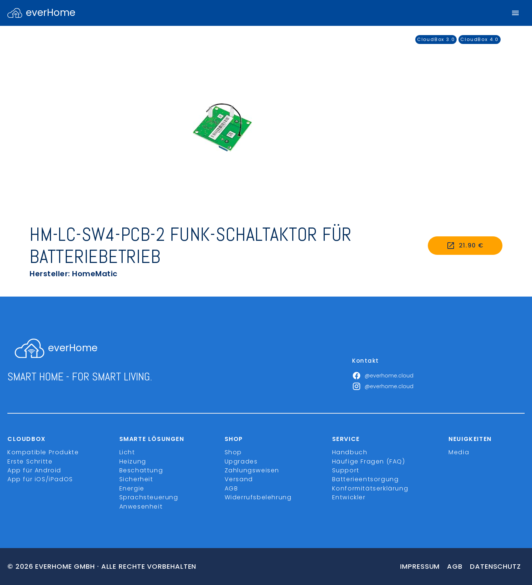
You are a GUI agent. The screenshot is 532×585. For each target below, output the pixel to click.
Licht (127, 452)
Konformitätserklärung (370, 488)
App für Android (34, 470)
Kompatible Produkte (43, 452)
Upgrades (241, 461)
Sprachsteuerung (148, 497)
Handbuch (350, 452)
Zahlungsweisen (252, 470)
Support (345, 470)
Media (459, 452)
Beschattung (141, 470)
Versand (239, 479)
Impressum (420, 566)
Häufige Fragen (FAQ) (368, 461)
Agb (455, 566)
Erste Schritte (29, 461)
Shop (233, 452)
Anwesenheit (141, 506)
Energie (131, 488)
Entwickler (349, 497)
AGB (231, 488)
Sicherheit (136, 479)
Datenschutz (495, 566)
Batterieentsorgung (365, 479)
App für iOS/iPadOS (40, 479)
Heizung (132, 461)
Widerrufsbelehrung (258, 497)
